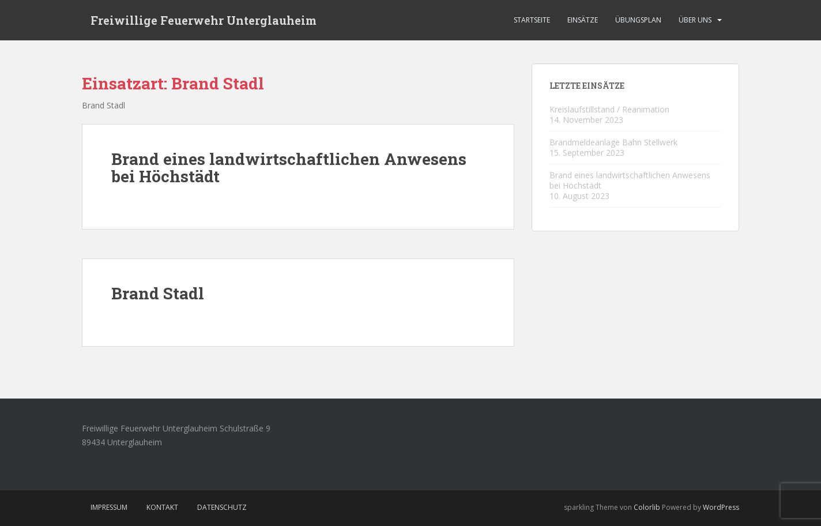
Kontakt (162, 507)
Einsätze (582, 20)
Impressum (109, 507)
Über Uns (695, 20)
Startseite (532, 20)
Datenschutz (222, 507)
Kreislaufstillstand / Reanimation (609, 109)
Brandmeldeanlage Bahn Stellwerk (613, 142)
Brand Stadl (157, 293)
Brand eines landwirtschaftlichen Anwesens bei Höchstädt (288, 167)
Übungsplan (638, 20)
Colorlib (647, 507)
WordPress (721, 507)
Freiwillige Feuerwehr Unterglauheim (204, 20)
